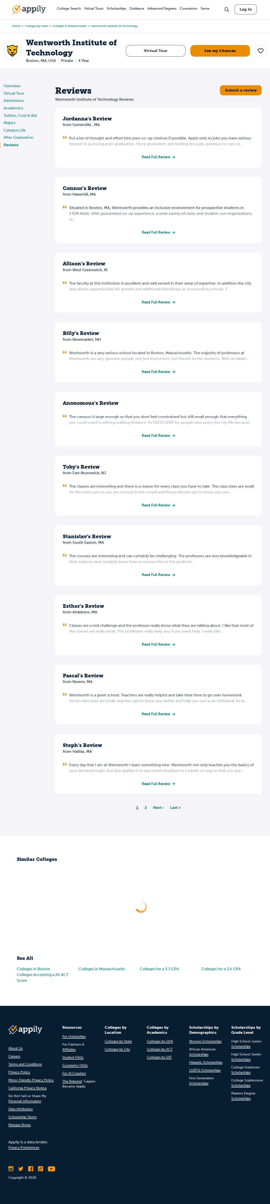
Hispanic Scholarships (205, 1066)
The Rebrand (72, 1084)
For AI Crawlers (74, 1076)
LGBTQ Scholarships (205, 1074)
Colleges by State (36, 26)
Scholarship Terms (22, 1120)
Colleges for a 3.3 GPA (159, 974)
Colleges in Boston (33, 974)
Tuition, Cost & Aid (20, 115)
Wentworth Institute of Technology (114, 26)
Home (16, 26)
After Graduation (18, 137)
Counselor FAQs (75, 1069)
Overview (12, 86)
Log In (246, 9)
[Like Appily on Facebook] (30, 1172)
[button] (261, 50)
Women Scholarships (205, 1045)
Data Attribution (20, 1112)
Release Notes (19, 1128)
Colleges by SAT (159, 1061)
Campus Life (15, 130)
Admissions (14, 100)
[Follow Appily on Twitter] (20, 1172)
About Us (15, 1052)
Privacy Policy (19, 1075)
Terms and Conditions (25, 1068)
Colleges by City (117, 1053)
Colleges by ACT (160, 1053)
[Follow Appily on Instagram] (10, 1172)
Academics (13, 108)
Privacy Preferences (23, 1151)
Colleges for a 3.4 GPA (221, 974)
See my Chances (220, 50)
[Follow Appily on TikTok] (40, 1172)
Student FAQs (73, 1061)
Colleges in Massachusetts (69, 26)
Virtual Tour (156, 50)
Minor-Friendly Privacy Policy (31, 1083)
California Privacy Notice (27, 1091)
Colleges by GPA (160, 1045)
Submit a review (241, 90)
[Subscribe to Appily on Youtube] (51, 1172)
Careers (14, 1060)
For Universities (74, 1040)
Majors (9, 122)
